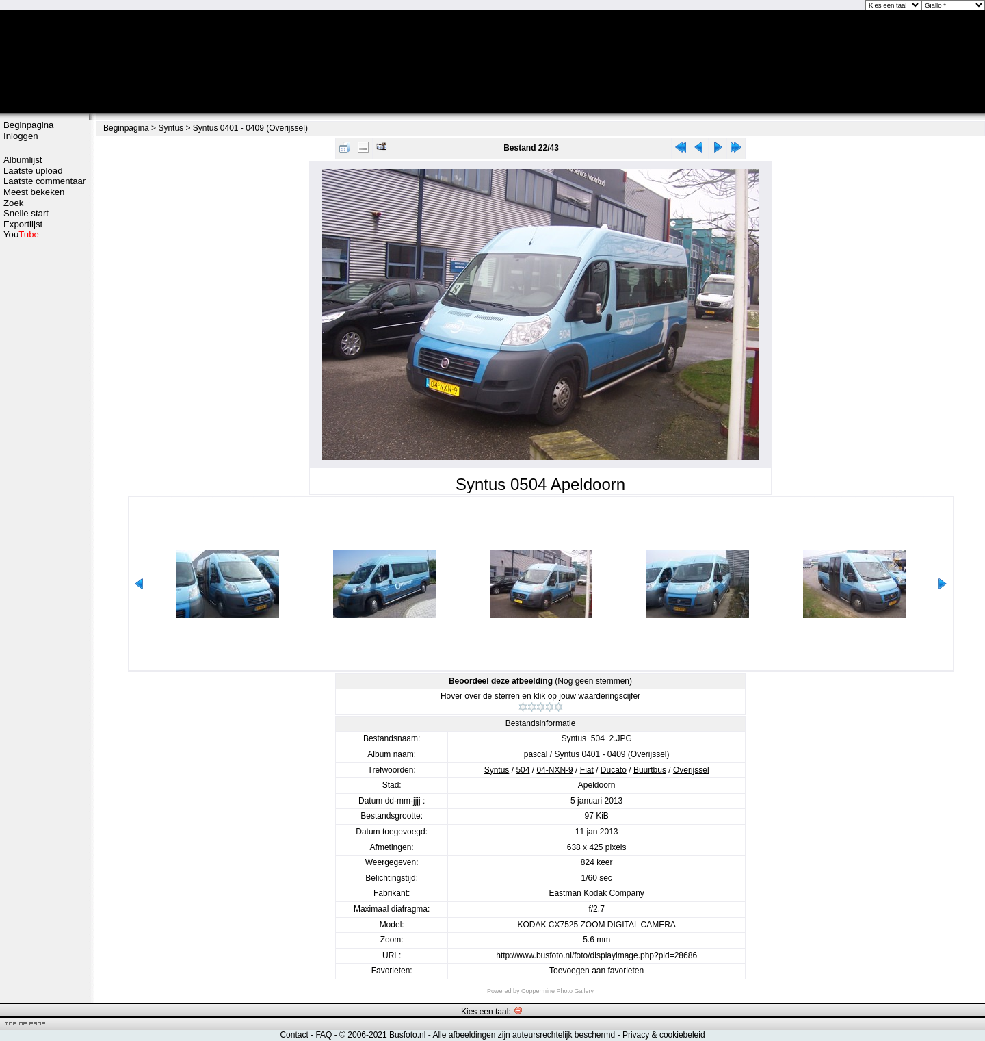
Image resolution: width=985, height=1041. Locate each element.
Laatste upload (33, 171)
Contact (294, 1035)
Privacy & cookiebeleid (663, 1035)
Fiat (587, 770)
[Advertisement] (44, 456)
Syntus (170, 128)
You (21, 234)
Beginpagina (28, 125)
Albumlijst (22, 160)
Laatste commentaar (44, 181)
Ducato (614, 770)
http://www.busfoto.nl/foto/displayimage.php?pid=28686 (596, 955)
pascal (536, 754)
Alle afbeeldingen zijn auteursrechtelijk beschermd (523, 1035)
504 (522, 770)
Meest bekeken (33, 192)
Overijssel (691, 770)
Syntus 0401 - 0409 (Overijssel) (250, 128)
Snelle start (26, 213)
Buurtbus (649, 770)
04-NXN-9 (554, 770)
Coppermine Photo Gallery (557, 991)
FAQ (323, 1035)
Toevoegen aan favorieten (596, 970)
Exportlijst (22, 224)
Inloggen (20, 136)
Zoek (13, 203)
